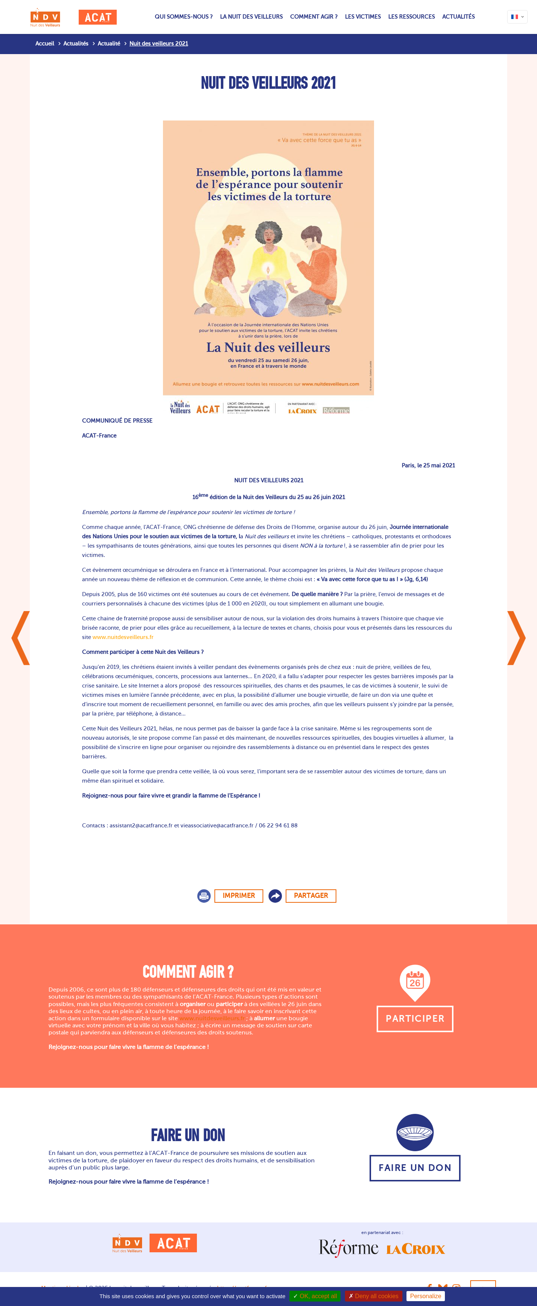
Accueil (44, 44)
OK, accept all (315, 1296)
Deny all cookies (374, 1296)
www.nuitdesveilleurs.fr (123, 637)
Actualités (75, 44)
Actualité (109, 44)
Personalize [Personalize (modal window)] (426, 1296)
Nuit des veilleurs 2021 (158, 44)
